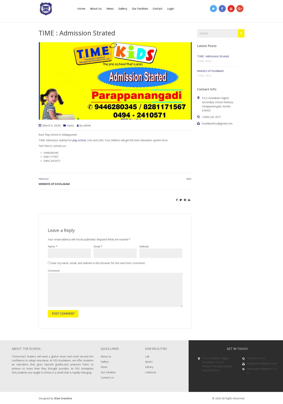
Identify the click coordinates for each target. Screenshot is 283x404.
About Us (96, 8)
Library (149, 367)
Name (52, 246)
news (70, 125)
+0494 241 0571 (256, 358)
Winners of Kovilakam (54, 184)
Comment (54, 270)
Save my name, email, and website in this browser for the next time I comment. (98, 263)
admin (87, 125)
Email (98, 246)
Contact (157, 8)
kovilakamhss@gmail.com (262, 363)
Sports (149, 361)
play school (79, 140)
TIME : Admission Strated (213, 56)
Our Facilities (140, 8)
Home (81, 8)
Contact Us (107, 377)
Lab (147, 356)
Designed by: (55, 398)
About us (106, 356)
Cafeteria (150, 372)
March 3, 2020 (51, 125)
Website (144, 246)
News (110, 8)
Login (170, 8)
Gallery (122, 8)
